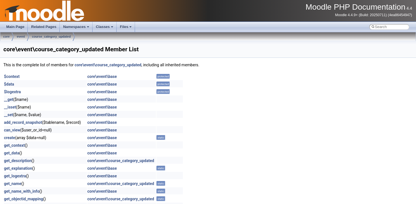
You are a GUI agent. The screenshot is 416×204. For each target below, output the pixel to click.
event (21, 36)
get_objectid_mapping (23, 199)
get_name (13, 183)
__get (8, 99)
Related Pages (43, 27)
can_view (12, 130)
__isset (10, 107)
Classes (104, 27)
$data (9, 84)
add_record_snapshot (23, 122)
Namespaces (76, 27)
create (9, 137)
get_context (14, 145)
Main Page (15, 27)
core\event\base (102, 76)
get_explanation (18, 168)
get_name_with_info (21, 191)
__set (8, 114)
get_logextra (15, 176)
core (6, 36)
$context (12, 76)
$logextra (12, 92)
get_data (11, 153)
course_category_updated (51, 36)
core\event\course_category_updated (107, 65)
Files (126, 27)
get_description (17, 160)
